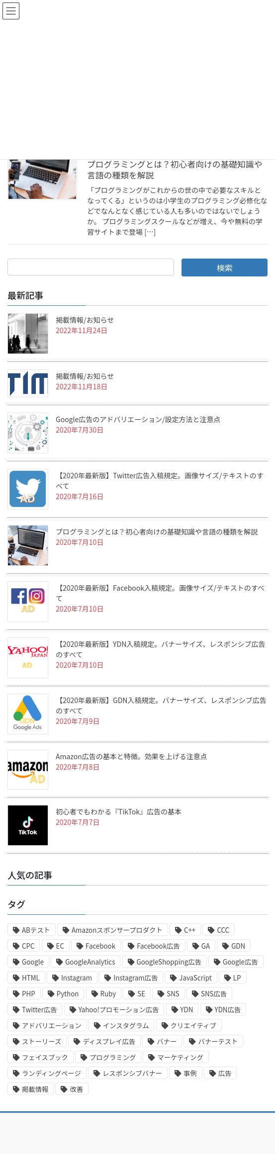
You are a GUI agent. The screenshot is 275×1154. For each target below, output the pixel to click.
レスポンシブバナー (132, 1073)
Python (68, 993)
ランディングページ (51, 1073)
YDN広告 (228, 1009)
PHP (28, 993)
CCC (223, 930)
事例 (190, 1073)
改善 (76, 1089)
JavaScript (195, 977)
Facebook (100, 946)
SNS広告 (214, 993)
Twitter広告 (39, 1009)
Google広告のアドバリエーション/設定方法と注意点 (138, 419)
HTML (31, 977)
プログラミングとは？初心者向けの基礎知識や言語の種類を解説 (174, 169)
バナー (167, 1041)
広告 (225, 1073)
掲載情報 (35, 1089)
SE (141, 993)
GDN (238, 946)
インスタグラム (126, 1025)
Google (33, 962)
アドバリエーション (52, 1025)
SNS (173, 993)
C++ (189, 930)
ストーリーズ (41, 1041)
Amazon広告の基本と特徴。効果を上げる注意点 (131, 756)
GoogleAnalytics (90, 962)
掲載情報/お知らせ (85, 320)
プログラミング (113, 1057)
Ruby (108, 993)
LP (237, 977)
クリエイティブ (193, 1025)
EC (60, 946)
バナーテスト (218, 1041)
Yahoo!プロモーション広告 (119, 1009)
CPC (28, 946)
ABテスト (36, 930)
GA (205, 946)
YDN (187, 1009)
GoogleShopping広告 (169, 962)
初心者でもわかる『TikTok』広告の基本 (119, 811)
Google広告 (240, 962)
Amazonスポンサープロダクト (117, 930)
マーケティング (180, 1057)
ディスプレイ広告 (109, 1041)
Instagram (76, 977)
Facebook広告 (158, 946)
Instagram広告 (135, 977)
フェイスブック (45, 1057)
